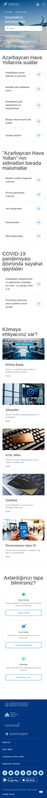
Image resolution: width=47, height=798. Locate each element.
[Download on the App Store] (28, 779)
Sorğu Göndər (23, 613)
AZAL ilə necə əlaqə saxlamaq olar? (20, 46)
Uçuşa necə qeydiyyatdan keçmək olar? (21, 41)
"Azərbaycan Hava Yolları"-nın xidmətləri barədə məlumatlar (23, 160)
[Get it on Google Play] (10, 779)
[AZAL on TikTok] (40, 772)
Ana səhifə (8, 12)
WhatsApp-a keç (23, 677)
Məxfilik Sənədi (8, 794)
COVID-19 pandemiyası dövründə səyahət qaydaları (22, 261)
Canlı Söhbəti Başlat (23, 645)
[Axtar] (23, 28)
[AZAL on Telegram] (22, 772)
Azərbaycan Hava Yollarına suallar (22, 60)
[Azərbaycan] (37, 4)
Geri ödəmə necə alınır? (15, 36)
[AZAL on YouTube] (28, 772)
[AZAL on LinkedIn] (16, 772)
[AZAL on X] (10, 772)
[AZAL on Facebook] (4, 772)
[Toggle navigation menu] (43, 4)
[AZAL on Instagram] (34, 772)
